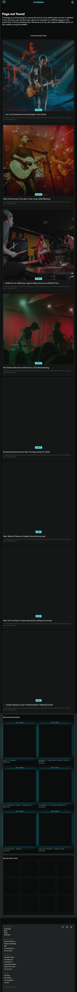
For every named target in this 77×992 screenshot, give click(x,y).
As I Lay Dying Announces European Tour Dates (26, 114)
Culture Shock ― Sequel (12, 849)
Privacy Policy (8, 950)
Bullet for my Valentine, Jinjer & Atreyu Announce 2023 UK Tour (32, 283)
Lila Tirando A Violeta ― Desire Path (17, 805)
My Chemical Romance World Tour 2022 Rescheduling (26, 367)
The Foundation (8, 980)
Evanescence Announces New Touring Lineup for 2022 (26, 452)
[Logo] (38, 2)
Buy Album (20, 722)
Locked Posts (8, 962)
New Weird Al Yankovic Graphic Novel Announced (24, 536)
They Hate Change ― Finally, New (51, 849)
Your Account (8, 969)
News (38, 532)
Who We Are (7, 978)
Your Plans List (8, 959)
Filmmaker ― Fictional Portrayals (52, 805)
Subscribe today (9, 957)
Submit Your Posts (9, 966)
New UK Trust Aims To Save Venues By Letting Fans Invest (27, 620)
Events (38, 110)
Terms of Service (9, 948)
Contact (6, 982)
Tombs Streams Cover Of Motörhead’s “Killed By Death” (30, 705)
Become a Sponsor (9, 941)
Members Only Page (10, 943)
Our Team (7, 975)
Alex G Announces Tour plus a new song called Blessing (26, 199)
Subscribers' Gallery (10, 964)
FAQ (5, 946)
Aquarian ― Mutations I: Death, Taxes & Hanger (54, 761)
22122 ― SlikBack (9, 760)
